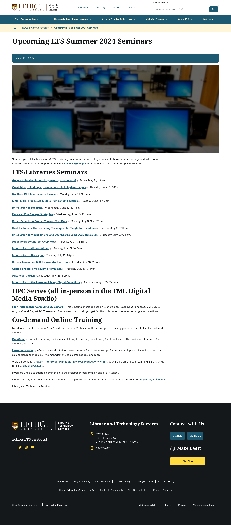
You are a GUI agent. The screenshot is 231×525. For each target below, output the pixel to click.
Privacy (182, 505)
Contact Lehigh (123, 481)
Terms (168, 505)
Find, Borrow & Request (29, 19)
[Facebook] (14, 447)
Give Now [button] (187, 461)
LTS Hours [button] (195, 436)
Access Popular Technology (119, 19)
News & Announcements (35, 27)
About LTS (185, 19)
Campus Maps (102, 481)
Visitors (131, 7)
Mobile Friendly (166, 481)
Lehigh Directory (81, 481)
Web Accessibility (148, 505)
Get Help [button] (177, 436)
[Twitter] (20, 447)
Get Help (209, 19)
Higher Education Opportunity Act (77, 490)
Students (83, 7)
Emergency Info (144, 481)
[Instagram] (26, 447)
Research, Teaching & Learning (73, 19)
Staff (116, 7)
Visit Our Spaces (157, 19)
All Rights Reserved (56, 505)
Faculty (100, 7)
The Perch (62, 481)
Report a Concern (162, 490)
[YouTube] (32, 447)
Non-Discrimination (138, 490)
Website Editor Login (204, 505)
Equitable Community (111, 490)
